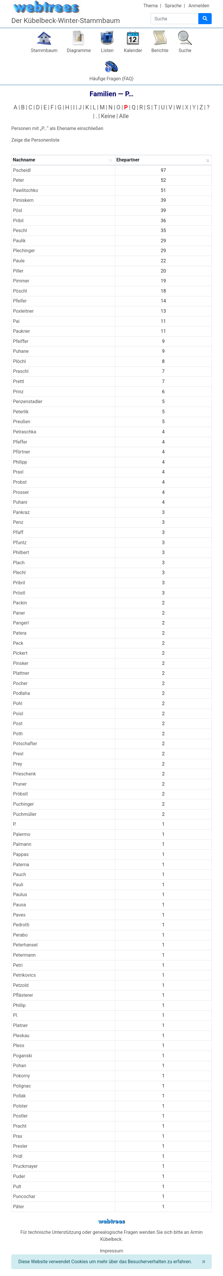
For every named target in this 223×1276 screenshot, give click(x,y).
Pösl (17, 210)
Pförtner (21, 452)
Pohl (17, 703)
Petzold (21, 985)
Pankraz (21, 512)
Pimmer (21, 281)
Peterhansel (25, 945)
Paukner (21, 331)
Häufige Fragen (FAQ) (111, 78)
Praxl (18, 472)
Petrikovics (24, 975)
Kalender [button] (133, 50)
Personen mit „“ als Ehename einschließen (57, 128)
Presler (20, 1146)
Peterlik (21, 411)
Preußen (21, 421)
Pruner (20, 784)
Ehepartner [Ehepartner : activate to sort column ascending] (127, 160)
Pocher (20, 683)
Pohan (19, 1065)
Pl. (15, 1015)
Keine (108, 116)
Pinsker (20, 663)
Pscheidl (22, 170)
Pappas (21, 854)
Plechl (19, 572)
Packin (20, 603)
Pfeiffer (20, 341)
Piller (18, 271)
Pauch (19, 874)
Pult (17, 1186)
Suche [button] (185, 50)
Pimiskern (23, 200)
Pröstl (19, 593)
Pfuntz (19, 542)
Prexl (18, 754)
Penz (18, 522)
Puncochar (24, 1196)
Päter (18, 1206)
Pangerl (21, 623)
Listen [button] (107, 50)
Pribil (18, 220)
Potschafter (25, 743)
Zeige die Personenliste (35, 140)
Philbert (21, 552)
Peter (18, 180)
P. (15, 824)
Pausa (19, 904)
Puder (19, 1176)
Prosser (21, 492)
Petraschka (24, 432)
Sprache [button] (173, 5)
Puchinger (23, 804)
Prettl (18, 381)
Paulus (20, 894)
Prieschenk (24, 774)
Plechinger (24, 250)
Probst (20, 482)
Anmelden (198, 5)
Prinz (18, 391)
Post (18, 723)
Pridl (17, 1156)
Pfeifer (20, 301)
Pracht (19, 1126)
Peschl (20, 230)
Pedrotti (21, 925)
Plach (19, 562)
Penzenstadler (27, 401)
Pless (18, 1045)
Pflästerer (23, 995)
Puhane (21, 351)
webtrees (111, 1221)
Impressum (111, 1251)
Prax (17, 1136)
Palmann (22, 844)
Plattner (21, 673)
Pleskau (21, 1035)
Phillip (19, 1005)
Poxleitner (23, 311)
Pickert (20, 653)
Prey (17, 764)
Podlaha (21, 693)
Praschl (20, 371)
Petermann (24, 955)
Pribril (19, 582)
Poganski (22, 1055)
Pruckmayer (25, 1166)
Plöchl (19, 361)
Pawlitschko (25, 190)
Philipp (20, 462)
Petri (18, 965)
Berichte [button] (159, 50)
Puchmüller (25, 814)
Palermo (21, 834)
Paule (19, 261)
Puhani (20, 502)
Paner (19, 613)
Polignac (22, 1086)
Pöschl (20, 291)
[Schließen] (203, 1262)
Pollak (19, 1096)
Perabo (20, 935)
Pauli (18, 884)
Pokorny (21, 1076)
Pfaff (18, 532)
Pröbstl (20, 794)
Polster (20, 1106)
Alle (124, 116)
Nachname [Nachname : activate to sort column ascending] (24, 160)
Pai (16, 321)
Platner (20, 1025)
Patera (19, 633)
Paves (19, 915)
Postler (20, 1116)
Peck (18, 643)
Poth (18, 733)
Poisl (18, 713)
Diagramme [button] (79, 50)
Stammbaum (44, 50)
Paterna (21, 864)
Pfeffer (20, 442)
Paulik (19, 240)
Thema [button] (150, 5)
